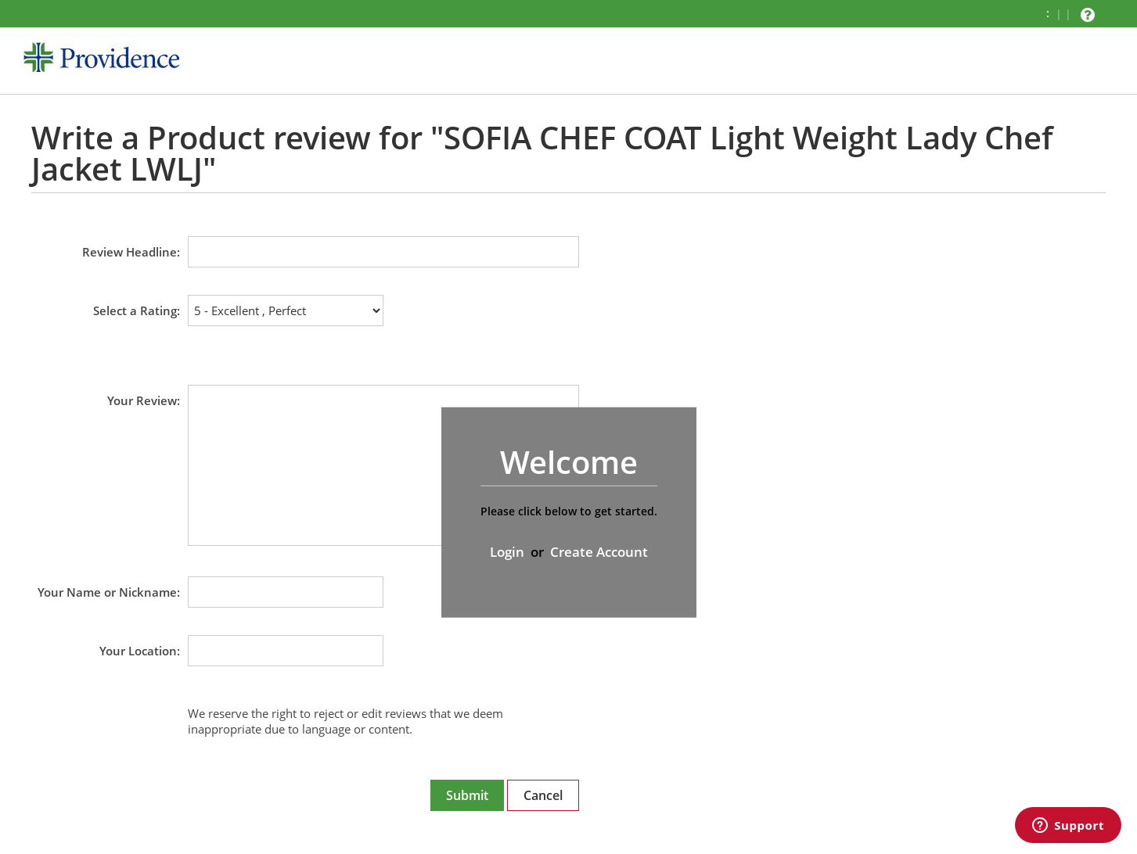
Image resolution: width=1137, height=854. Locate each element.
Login (507, 552)
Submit (467, 795)
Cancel (543, 795)
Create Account (599, 552)
